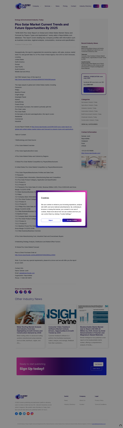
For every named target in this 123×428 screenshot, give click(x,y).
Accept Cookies (72, 220)
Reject (51, 220)
